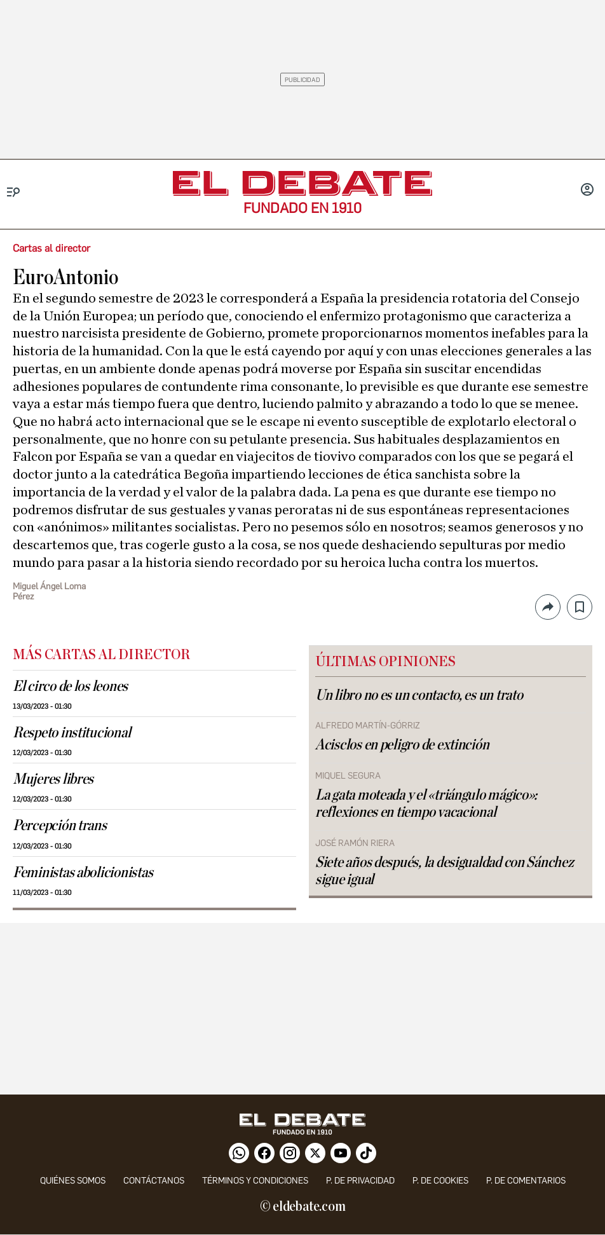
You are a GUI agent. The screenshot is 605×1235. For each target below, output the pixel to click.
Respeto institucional (71, 732)
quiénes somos (72, 1180)
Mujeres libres (53, 779)
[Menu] (13, 192)
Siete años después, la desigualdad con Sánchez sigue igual (444, 871)
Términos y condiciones (255, 1180)
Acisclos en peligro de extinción (402, 745)
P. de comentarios (526, 1180)
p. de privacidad (360, 1180)
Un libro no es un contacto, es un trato (418, 695)
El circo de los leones (70, 686)
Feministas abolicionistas (83, 872)
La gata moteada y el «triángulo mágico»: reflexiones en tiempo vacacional (426, 804)
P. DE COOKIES (440, 1180)
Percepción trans (60, 825)
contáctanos (153, 1180)
